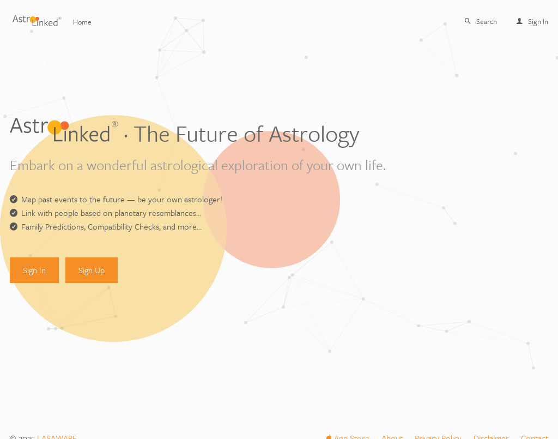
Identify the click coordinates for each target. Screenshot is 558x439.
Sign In (532, 21)
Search (481, 21)
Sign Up (91, 270)
